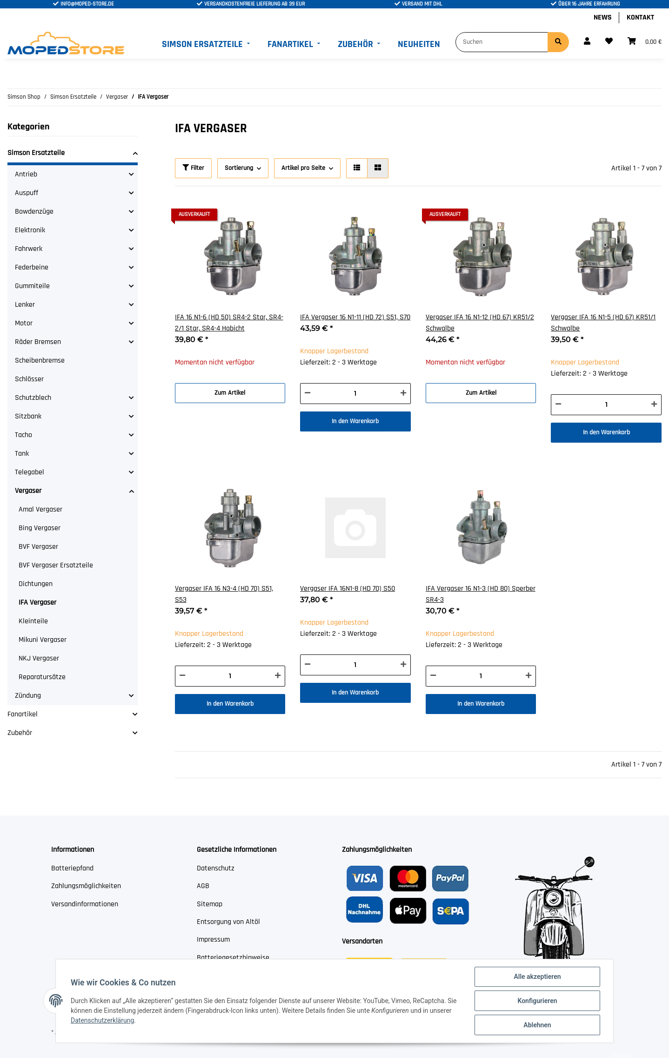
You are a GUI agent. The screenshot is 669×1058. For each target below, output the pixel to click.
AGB (203, 886)
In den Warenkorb (355, 421)
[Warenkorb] (644, 42)
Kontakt (640, 17)
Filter (193, 168)
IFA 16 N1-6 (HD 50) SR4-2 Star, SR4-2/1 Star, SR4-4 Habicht (229, 322)
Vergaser (28, 491)
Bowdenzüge (34, 211)
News (603, 17)
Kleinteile (33, 621)
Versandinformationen (84, 904)
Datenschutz (215, 868)
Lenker (25, 305)
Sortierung (239, 168)
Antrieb (26, 174)
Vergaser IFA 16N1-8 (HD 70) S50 (347, 588)
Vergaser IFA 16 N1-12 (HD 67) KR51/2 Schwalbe (480, 322)
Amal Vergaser (40, 509)
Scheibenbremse (40, 360)
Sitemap (209, 904)
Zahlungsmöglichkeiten (86, 886)
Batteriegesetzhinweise (233, 958)
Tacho (23, 435)
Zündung (28, 696)
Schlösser (29, 379)
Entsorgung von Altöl (228, 922)
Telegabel (29, 472)
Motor (24, 323)
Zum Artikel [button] (229, 393)
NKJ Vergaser (39, 658)
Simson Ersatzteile (36, 153)
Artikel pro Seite (303, 168)
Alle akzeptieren (537, 976)
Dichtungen (36, 584)
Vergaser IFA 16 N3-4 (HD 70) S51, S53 (224, 594)
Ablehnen (537, 1025)
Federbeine (31, 267)
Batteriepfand (72, 868)
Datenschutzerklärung (102, 1020)
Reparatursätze (42, 677)
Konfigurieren (537, 1000)
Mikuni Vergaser (43, 640)
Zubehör (19, 733)
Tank (22, 453)
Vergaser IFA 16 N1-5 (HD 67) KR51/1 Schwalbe (603, 322)
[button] (587, 42)
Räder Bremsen (38, 342)
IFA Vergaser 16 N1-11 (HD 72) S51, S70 (355, 317)
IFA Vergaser (37, 602)
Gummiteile (32, 286)
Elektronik (30, 230)
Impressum (213, 939)
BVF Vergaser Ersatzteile (56, 565)
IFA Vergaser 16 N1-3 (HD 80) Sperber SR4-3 (480, 594)
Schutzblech (33, 398)
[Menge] (355, 394)
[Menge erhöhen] (403, 394)
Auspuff (26, 193)
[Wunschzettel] (609, 42)
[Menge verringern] (307, 394)
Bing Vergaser (39, 528)
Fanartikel (22, 714)
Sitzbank (28, 416)
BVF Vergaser (38, 547)
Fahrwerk (28, 249)
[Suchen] (501, 42)
